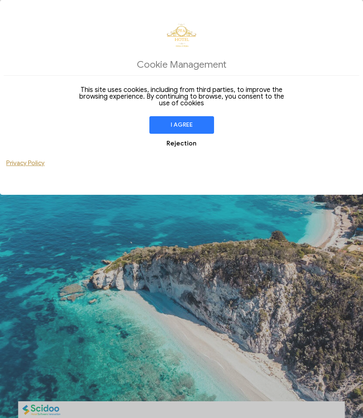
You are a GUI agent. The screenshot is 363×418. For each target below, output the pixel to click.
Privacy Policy (25, 163)
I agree (182, 124)
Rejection (181, 143)
